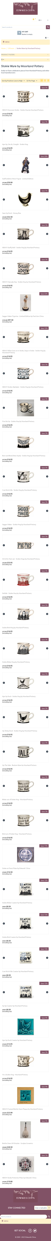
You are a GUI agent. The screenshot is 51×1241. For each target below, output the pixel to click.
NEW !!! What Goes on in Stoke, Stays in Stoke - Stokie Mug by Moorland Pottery (23, 351)
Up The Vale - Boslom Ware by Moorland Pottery (19, 765)
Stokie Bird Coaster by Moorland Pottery (16, 937)
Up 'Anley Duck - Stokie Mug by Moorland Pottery (19, 731)
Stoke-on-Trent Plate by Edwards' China (16, 868)
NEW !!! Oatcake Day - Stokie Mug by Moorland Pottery (21, 282)
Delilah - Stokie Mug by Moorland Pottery (17, 593)
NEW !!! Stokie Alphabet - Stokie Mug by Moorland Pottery (22, 387)
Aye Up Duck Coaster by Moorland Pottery (17, 1040)
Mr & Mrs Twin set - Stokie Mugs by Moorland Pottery (21, 559)
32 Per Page (31, 81)
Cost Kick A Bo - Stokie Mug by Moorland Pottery (19, 490)
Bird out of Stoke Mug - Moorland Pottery (17, 834)
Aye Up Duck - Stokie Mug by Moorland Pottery (19, 696)
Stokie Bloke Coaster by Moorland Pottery (17, 903)
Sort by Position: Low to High (13, 81)
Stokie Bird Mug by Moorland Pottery (15, 628)
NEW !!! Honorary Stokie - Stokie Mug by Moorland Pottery (22, 110)
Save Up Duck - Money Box (11, 213)
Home (3, 48)
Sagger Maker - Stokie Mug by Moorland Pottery (19, 524)
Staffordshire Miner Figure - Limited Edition (17, 179)
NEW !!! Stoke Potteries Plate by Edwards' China (19, 1178)
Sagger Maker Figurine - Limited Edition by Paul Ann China (23, 316)
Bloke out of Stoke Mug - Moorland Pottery (17, 799)
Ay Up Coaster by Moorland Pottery (14, 1006)
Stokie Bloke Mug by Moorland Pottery (16, 662)
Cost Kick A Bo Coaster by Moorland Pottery (17, 971)
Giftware (11, 48)
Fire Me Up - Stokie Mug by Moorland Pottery (18, 421)
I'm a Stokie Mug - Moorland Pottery (15, 1075)
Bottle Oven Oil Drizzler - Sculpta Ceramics (17, 1143)
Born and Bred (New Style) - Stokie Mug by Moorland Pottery (23, 456)
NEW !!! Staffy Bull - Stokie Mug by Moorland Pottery (20, 247)
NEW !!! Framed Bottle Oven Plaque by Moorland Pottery (22, 1109)
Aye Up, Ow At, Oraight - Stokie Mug (15, 144)
